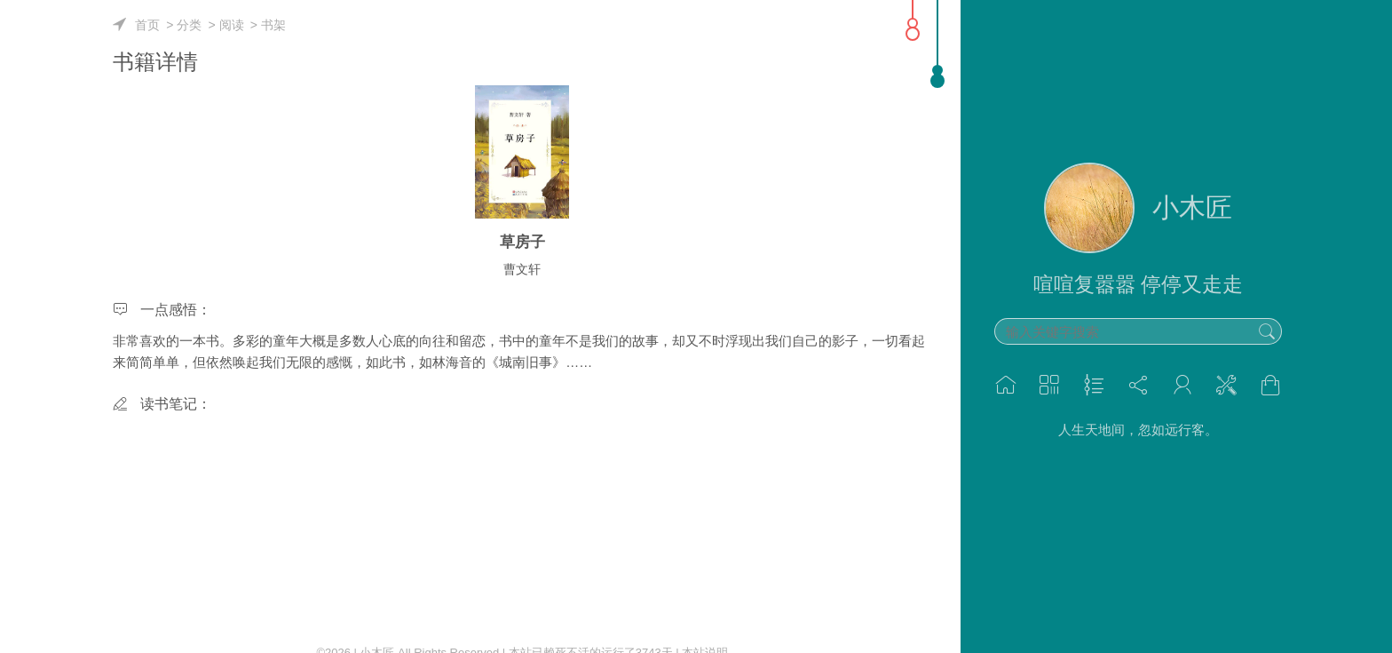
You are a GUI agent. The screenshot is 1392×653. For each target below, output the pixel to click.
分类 (189, 25)
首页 (147, 25)
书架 (273, 25)
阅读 (231, 25)
